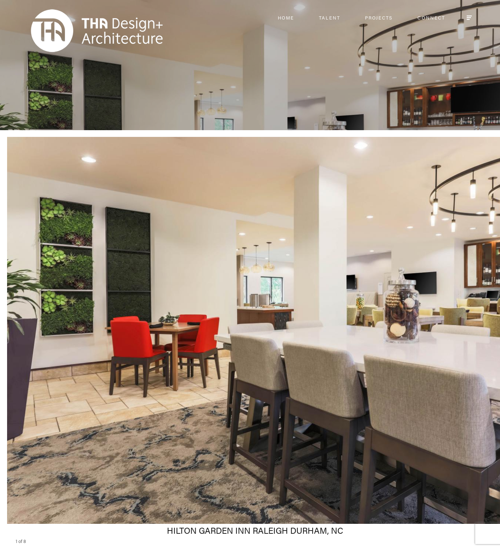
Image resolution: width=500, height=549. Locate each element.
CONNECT (431, 17)
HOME (286, 17)
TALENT (329, 17)
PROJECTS (379, 17)
